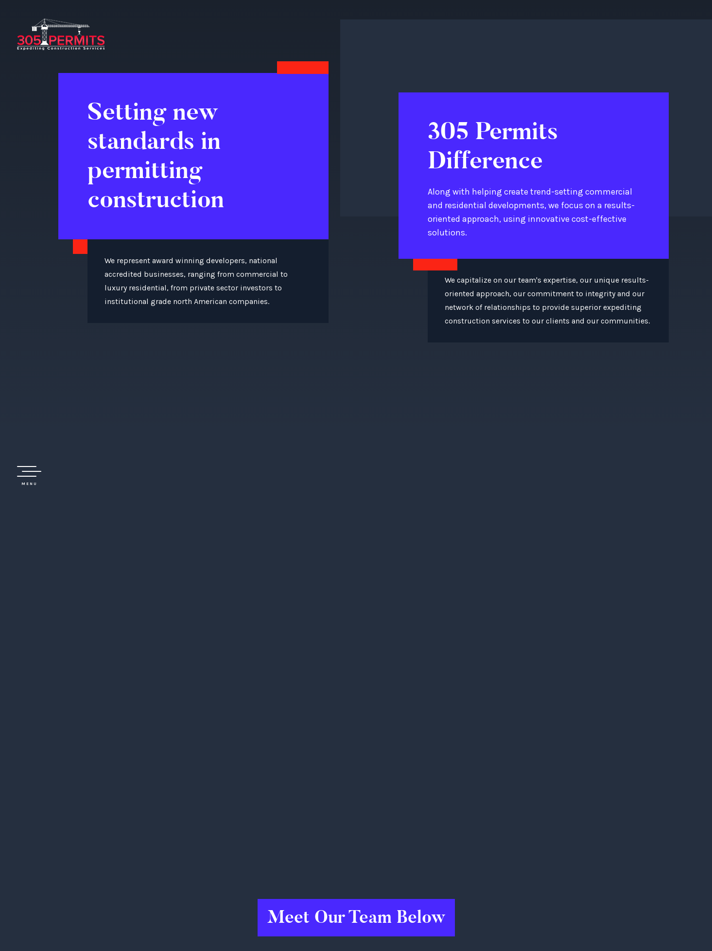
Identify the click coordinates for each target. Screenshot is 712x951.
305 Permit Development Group (60, 34)
